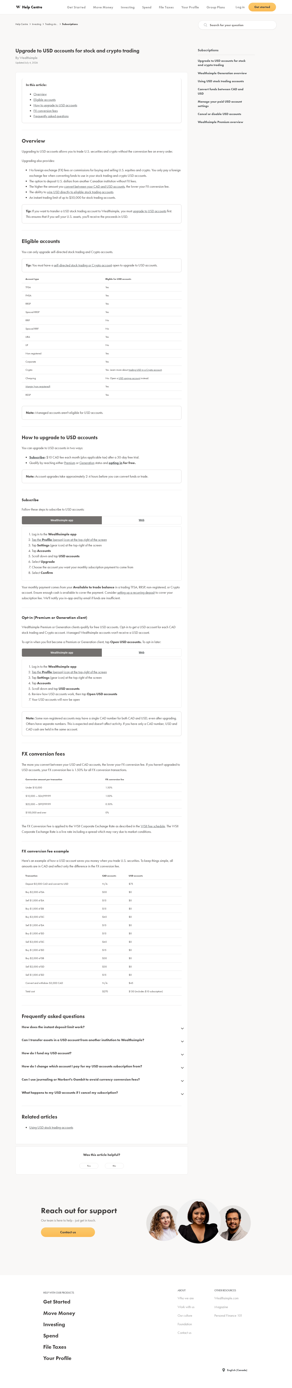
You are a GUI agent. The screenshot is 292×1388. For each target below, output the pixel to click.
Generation (86, 463)
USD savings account (129, 378)
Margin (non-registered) (38, 386)
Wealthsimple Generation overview (222, 73)
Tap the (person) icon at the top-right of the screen (69, 539)
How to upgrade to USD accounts (55, 105)
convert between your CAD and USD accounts (94, 186)
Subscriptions (70, 24)
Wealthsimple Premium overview (220, 122)
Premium (69, 463)
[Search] (237, 25)
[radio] (88, 1166)
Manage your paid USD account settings (220, 104)
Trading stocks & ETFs (56, 24)
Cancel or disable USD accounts (219, 114)
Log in (240, 7)
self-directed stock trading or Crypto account (83, 265)
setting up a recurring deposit (136, 592)
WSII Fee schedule (153, 826)
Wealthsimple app (61, 520)
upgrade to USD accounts (149, 211)
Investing (36, 24)
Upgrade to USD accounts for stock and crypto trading (222, 63)
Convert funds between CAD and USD (220, 91)
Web (141, 520)
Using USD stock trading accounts (51, 1127)
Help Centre (21, 24)
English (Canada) (237, 1370)
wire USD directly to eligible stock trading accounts (80, 192)
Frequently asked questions (51, 116)
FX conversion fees (46, 111)
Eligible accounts (45, 99)
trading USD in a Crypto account (145, 370)
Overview (40, 94)
